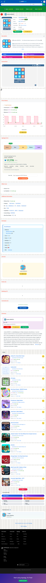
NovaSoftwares (7, 226)
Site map (3, 541)
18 (8, 238)
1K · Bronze (17, 362)
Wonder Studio (20, 357)
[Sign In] (44, 2)
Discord (24, 543)
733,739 (21, 9)
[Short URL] (25, 175)
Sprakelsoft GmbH (21, 413)
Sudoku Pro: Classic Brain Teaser (17, 356)
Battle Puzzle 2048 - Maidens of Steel (18, 467)
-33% (14, 470)
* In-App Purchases (7, 105)
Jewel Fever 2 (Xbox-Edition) (17, 411)
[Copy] (43, 36)
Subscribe (9, 250)
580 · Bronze (18, 373)
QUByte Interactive (21, 402)
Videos (18, 541)
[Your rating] (23, 23)
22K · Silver (17, 485)
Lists (11, 536)
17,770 (22, 21)
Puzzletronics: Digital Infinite (17, 400)
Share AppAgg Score (23, 178)
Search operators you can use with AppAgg (23, 523)
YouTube (24, 534)
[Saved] (4, 2)
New (17, 534)
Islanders (13, 445)
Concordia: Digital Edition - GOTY (17, 478)
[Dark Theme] (41, 2)
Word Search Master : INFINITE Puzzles (19, 389)
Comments (12, 543)
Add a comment (23, 25)
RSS (18, 543)
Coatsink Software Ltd (22, 446)
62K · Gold (18, 440)
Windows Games (9, 231)
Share (7, 327)
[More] (43, 362)
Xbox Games (8, 233)
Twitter (24, 541)
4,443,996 (11, 9)
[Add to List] (43, 356)
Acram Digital (20, 480)
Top (17, 536)
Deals (18, 538)
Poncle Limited (20, 435)
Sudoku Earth (13, 367)
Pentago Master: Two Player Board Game (19, 456)
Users (11, 534)
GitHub (24, 538)
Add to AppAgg (23, 526)
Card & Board (14, 357)
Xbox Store (17, 31)
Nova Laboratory (21, 457)
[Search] (16, 4)
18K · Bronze (18, 418)
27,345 (30, 9)
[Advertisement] (23, 93)
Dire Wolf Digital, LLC (21, 424)
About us (3, 536)
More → (23, 489)
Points (11, 538)
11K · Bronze (18, 451)
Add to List (28, 31)
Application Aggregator (14, 547)
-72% (14, 392)
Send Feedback (4, 543)
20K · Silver (17, 396)
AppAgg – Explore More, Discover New (24, 569)
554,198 (40, 9)
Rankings (11, 541)
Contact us (3, 538)
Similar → (4, 54)
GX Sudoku (13, 378)
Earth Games (20, 368)
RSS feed (36, 344)
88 (8, 245)
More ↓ (23, 49)
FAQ (2, 534)
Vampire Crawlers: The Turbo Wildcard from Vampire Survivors (24, 433)
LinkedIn (24, 536)
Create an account (23, 580)
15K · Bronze (18, 407)
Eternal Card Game (15, 422)
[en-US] (24, 565)
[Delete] (10, 510)
